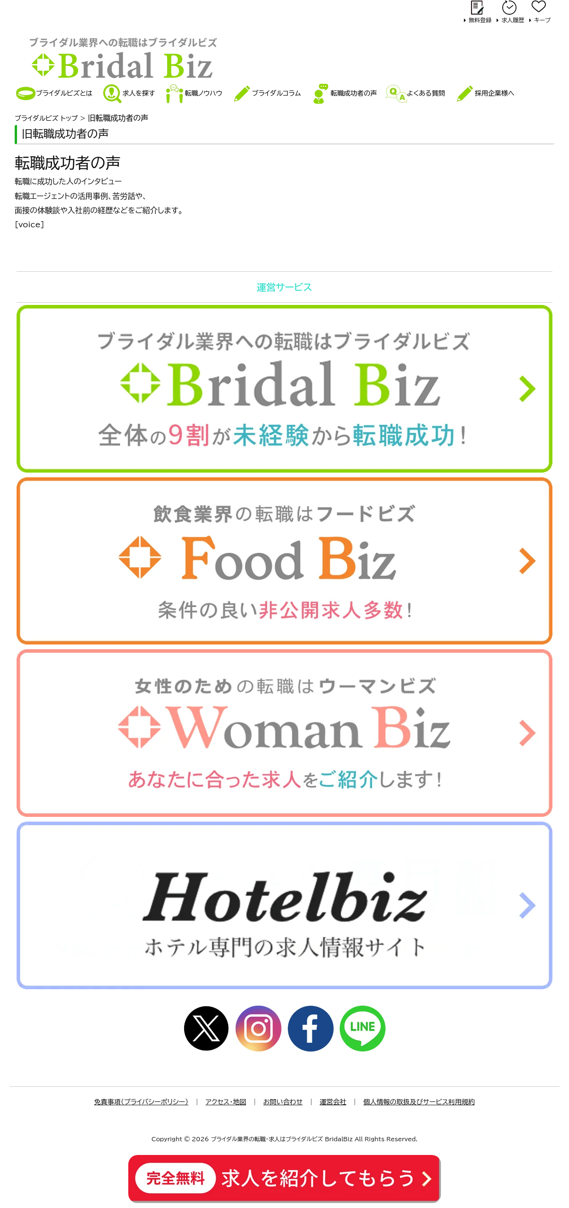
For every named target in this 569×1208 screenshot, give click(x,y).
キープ (542, 20)
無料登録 (480, 20)
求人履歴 (512, 20)
